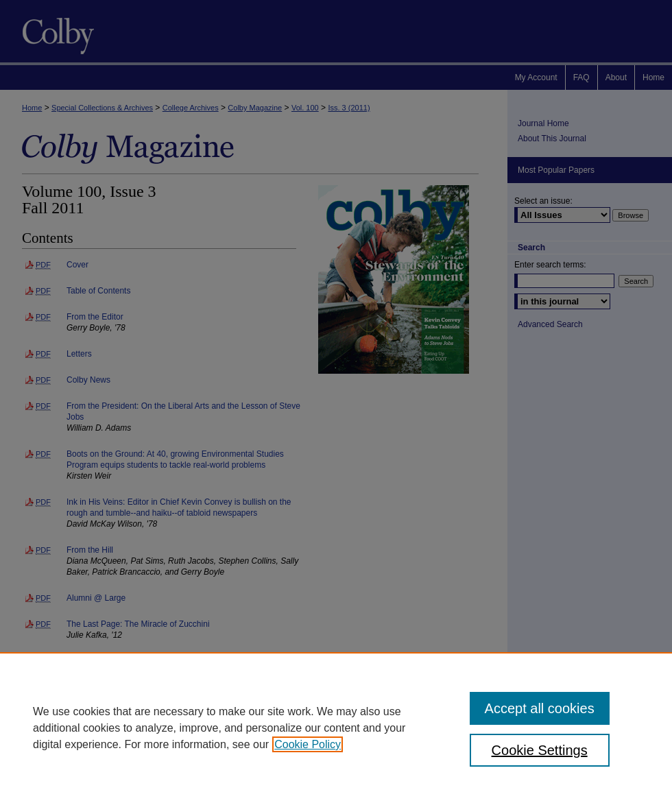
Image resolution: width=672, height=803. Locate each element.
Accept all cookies (540, 708)
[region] (336, 727)
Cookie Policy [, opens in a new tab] (307, 744)
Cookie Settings (540, 750)
